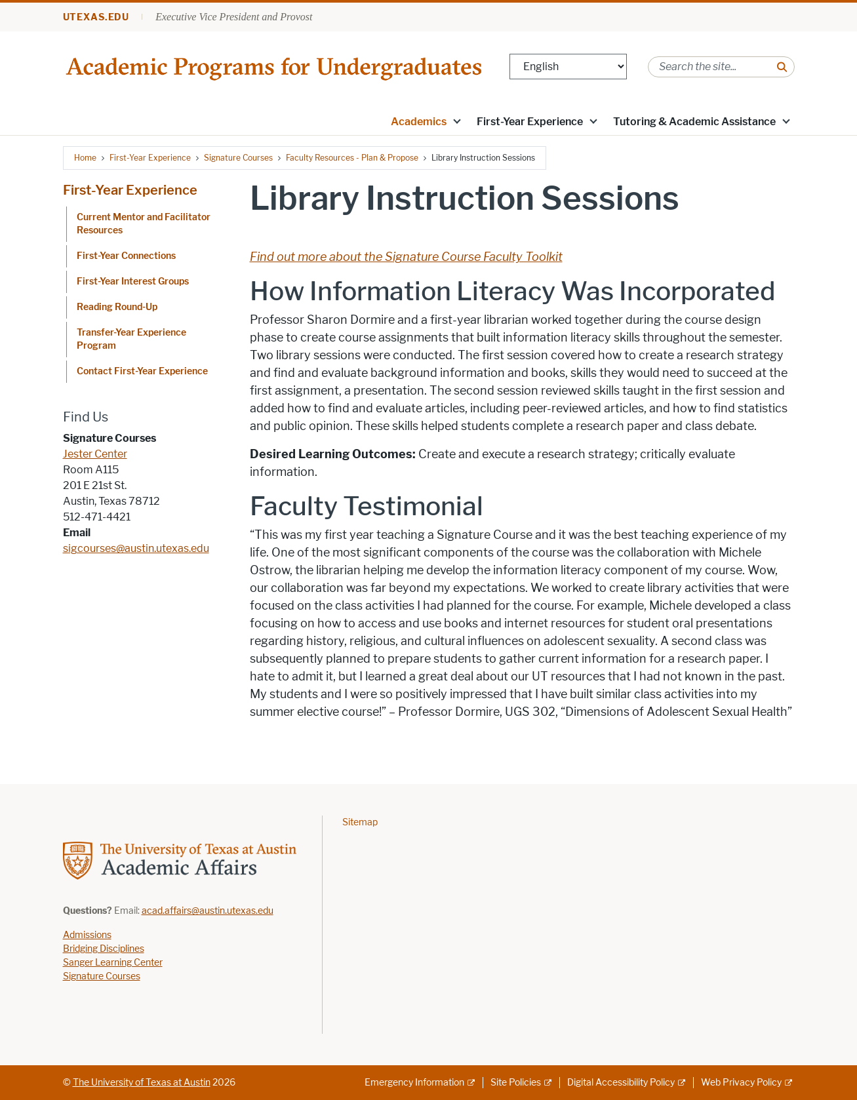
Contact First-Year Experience (142, 371)
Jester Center (95, 454)
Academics (419, 121)
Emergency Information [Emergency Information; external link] (414, 1082)
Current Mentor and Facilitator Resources (143, 224)
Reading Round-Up (117, 307)
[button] (456, 120)
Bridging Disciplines (103, 948)
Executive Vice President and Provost (233, 16)
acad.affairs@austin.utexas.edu (207, 910)
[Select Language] (568, 66)
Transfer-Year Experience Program (131, 339)
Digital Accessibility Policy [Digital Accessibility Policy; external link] (621, 1082)
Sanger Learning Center (113, 962)
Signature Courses (238, 158)
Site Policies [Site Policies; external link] (515, 1082)
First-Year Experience (530, 121)
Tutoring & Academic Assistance (694, 121)
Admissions (87, 935)
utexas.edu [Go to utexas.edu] (96, 17)
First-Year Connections (126, 256)
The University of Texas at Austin (141, 1082)
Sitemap (360, 822)
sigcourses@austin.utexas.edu (136, 548)
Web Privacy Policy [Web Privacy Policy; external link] (741, 1082)
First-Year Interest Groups (133, 281)
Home (85, 158)
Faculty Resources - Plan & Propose (352, 158)
